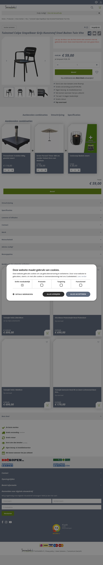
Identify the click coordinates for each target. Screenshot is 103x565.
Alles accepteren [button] (78, 294)
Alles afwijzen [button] (53, 294)
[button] (23, 294)
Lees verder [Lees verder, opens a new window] (82, 276)
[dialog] (51, 282)
